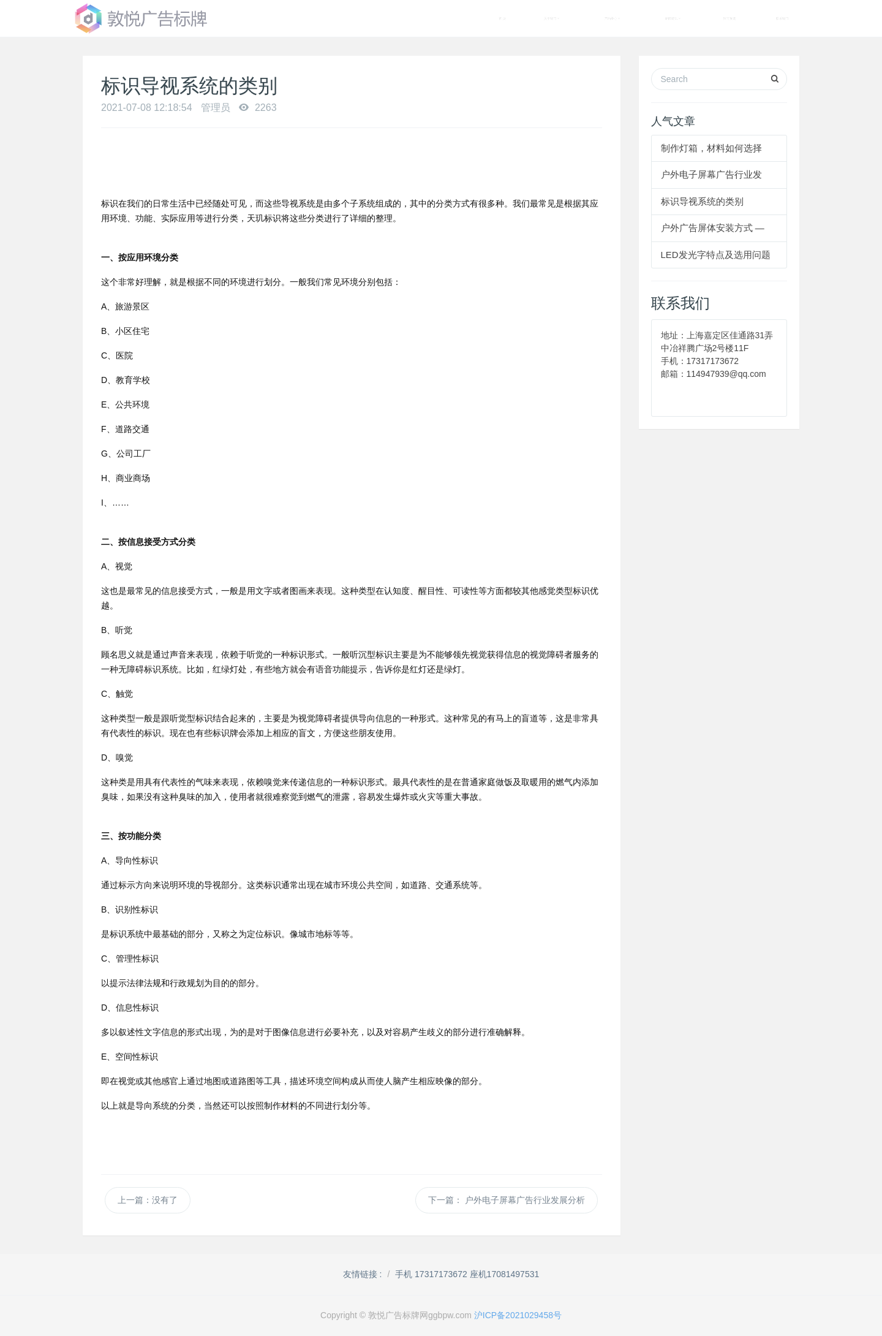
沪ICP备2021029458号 (518, 1315)
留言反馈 (729, 18)
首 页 (502, 18)
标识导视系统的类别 (702, 201)
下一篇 (506, 1200)
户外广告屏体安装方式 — (712, 227)
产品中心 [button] (612, 18)
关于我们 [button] (551, 18)
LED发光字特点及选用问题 (716, 254)
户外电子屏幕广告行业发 (711, 174)
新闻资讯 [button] (673, 18)
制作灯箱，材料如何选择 (711, 148)
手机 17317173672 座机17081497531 (467, 1274)
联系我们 (782, 18)
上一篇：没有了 (148, 1200)
